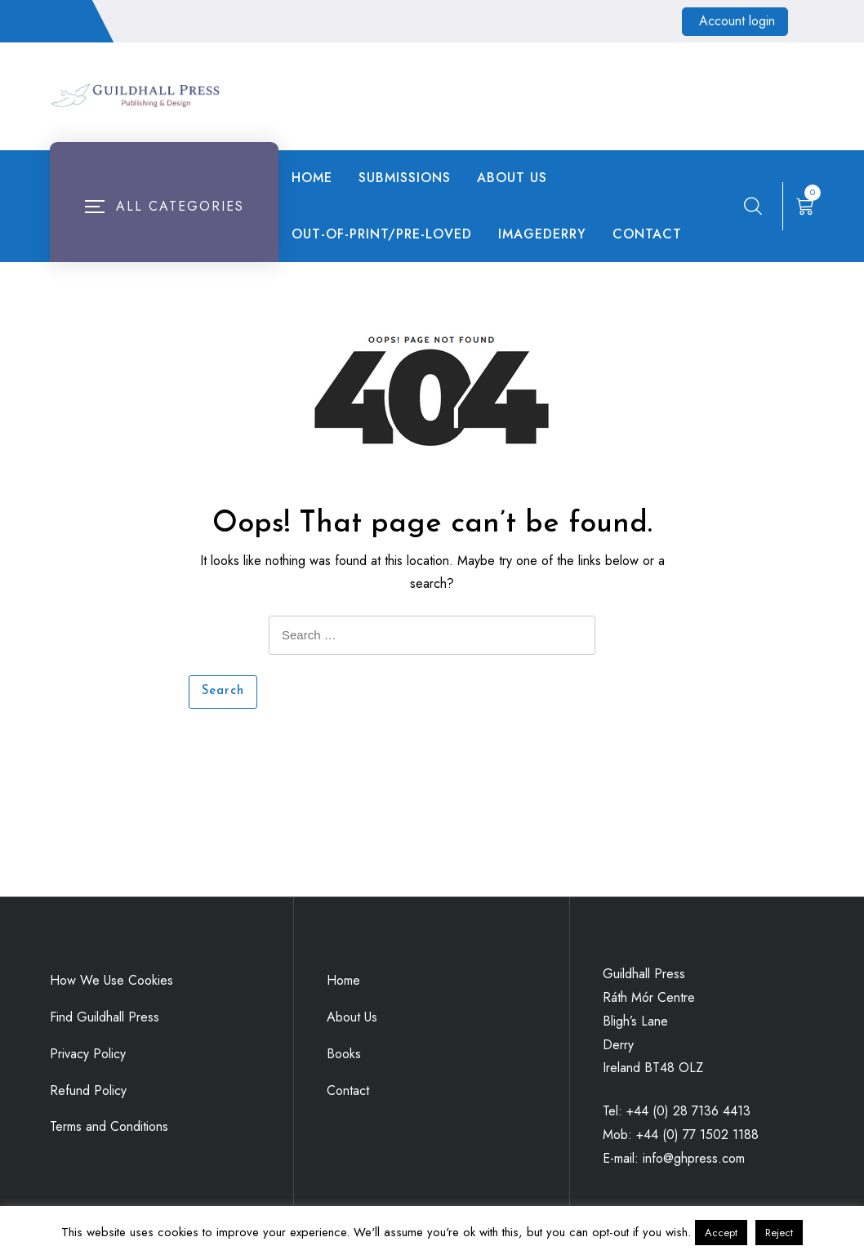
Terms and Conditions (109, 1126)
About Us (512, 177)
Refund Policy (88, 1090)
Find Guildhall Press (104, 1017)
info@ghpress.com (694, 1158)
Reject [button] (779, 1232)
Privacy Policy (88, 1053)
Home (312, 177)
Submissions (405, 177)
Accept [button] (721, 1232)
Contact (647, 234)
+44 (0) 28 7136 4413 (688, 1110)
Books (344, 1053)
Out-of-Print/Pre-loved (382, 234)
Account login (737, 20)
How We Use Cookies (111, 980)
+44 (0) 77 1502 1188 (697, 1134)
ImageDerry (542, 234)
